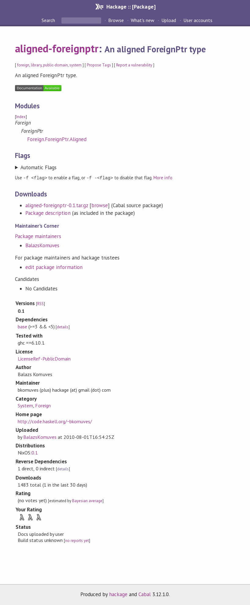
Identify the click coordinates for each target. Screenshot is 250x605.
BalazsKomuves (42, 245)
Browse (116, 20)
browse (99, 205)
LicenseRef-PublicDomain (44, 358)
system (75, 65)
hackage (118, 594)
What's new (142, 20)
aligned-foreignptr (56, 48)
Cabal (144, 594)
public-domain (55, 65)
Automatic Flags (38, 167)
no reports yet (77, 540)
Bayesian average (87, 500)
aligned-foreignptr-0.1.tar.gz (56, 205)
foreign (23, 65)
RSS (40, 303)
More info (162, 178)
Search (49, 20)
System (25, 405)
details (62, 326)
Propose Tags (99, 65)
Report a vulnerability (134, 65)
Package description (47, 212)
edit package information (54, 266)
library (36, 65)
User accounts (197, 20)
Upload (168, 20)
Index (21, 116)
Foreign (42, 405)
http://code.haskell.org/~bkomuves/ (55, 421)
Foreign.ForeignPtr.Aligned (56, 139)
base (22, 326)
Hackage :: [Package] (130, 6)
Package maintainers (38, 236)
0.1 (34, 452)
